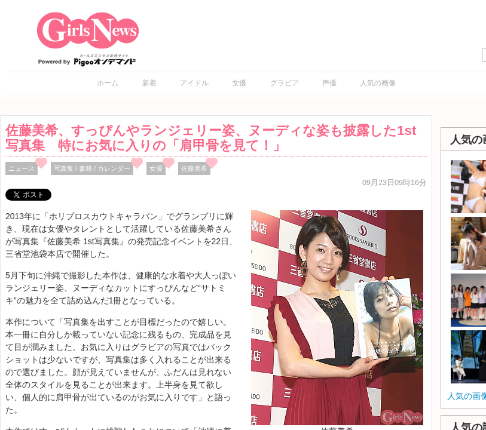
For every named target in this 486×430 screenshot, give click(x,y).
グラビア (284, 83)
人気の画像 (378, 83)
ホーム (107, 83)
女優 (239, 83)
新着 (149, 83)
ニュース (21, 168)
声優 (329, 83)
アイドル (194, 83)
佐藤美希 (194, 168)
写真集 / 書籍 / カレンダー (92, 168)
